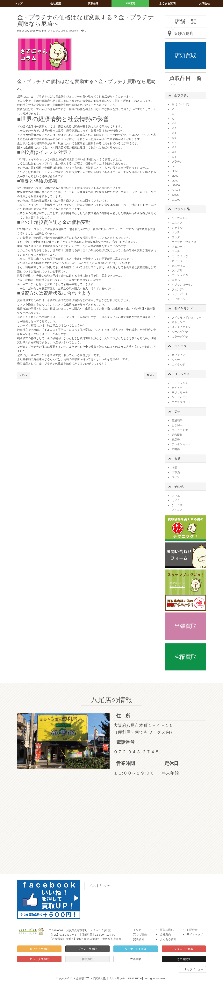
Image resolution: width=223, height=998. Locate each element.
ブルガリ (177, 270)
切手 (177, 411)
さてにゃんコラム (59, 30)
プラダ (176, 237)
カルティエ (178, 265)
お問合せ (192, 929)
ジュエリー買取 (183, 948)
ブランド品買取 (87, 948)
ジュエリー (182, 346)
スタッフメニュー (192, 969)
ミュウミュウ (180, 256)
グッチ (176, 232)
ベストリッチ (99, 886)
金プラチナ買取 (39, 948)
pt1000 (176, 185)
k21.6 (175, 142)
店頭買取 (185, 55)
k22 (174, 147)
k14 (174, 132)
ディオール (178, 299)
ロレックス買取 (39, 959)
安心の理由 (140, 934)
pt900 (175, 175)
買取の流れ (167, 929)
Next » (150, 375)
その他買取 (184, 959)
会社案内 (165, 934)
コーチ (176, 251)
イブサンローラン (182, 284)
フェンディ (178, 246)
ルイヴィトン (180, 218)
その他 (178, 486)
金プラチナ (182, 95)
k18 (174, 137)
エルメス (177, 222)
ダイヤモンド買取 (136, 948)
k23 (174, 152)
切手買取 (87, 959)
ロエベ (176, 280)
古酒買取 (135, 959)
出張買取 (185, 626)
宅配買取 (185, 657)
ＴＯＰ (137, 929)
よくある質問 (168, 939)
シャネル (177, 227)
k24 (174, 156)
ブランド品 (182, 209)
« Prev (23, 375)
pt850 (175, 171)
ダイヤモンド (183, 308)
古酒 (177, 458)
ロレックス (182, 374)
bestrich (76, 30)
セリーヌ (177, 260)
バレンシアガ (180, 275)
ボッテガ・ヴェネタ (184, 241)
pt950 (175, 180)
